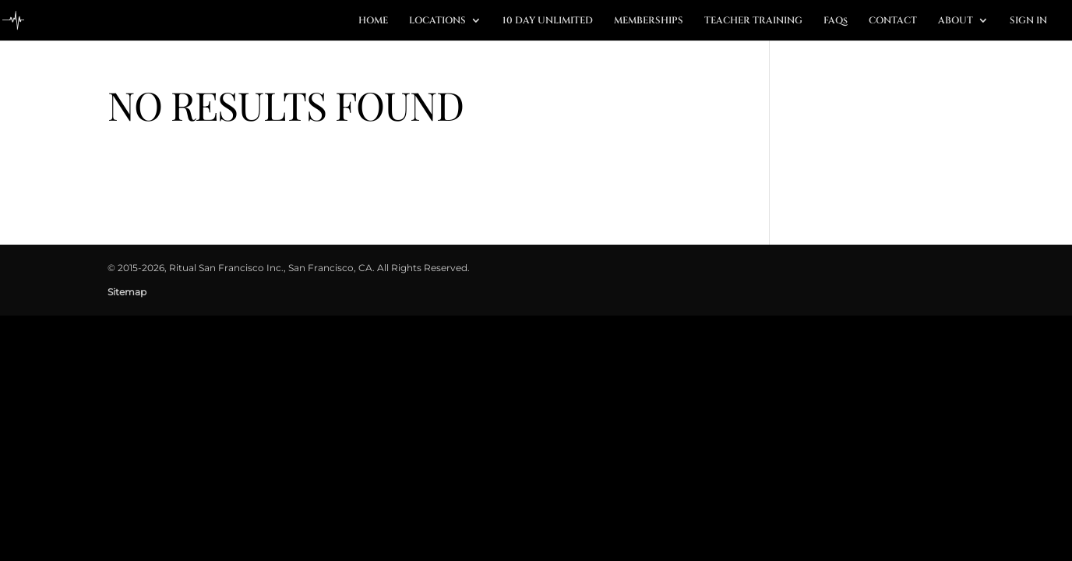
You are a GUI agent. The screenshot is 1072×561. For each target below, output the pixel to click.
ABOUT (955, 20)
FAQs (835, 20)
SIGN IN (1028, 20)
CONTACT (893, 20)
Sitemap (127, 292)
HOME (373, 20)
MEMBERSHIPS (648, 20)
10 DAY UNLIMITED (548, 20)
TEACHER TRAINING (753, 20)
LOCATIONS (437, 20)
